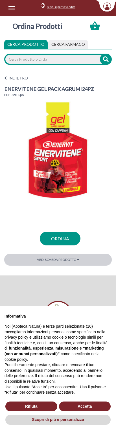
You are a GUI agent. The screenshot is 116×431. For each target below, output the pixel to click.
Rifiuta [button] (31, 406)
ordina (60, 238)
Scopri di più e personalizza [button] (58, 419)
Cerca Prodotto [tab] (26, 44)
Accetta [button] (85, 406)
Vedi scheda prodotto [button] (58, 259)
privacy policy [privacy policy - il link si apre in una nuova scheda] (16, 337)
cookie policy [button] (16, 359)
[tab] (68, 44)
